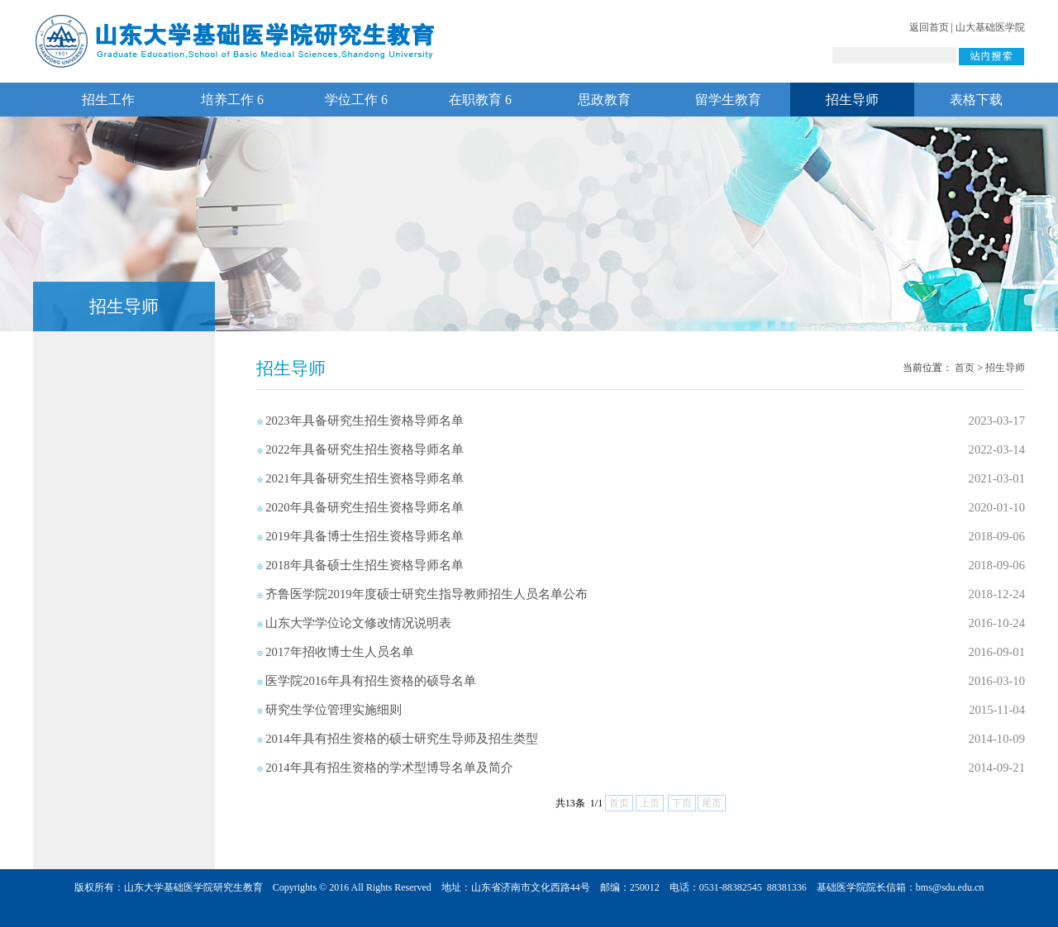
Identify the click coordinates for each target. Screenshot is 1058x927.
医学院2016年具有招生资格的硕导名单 (370, 680)
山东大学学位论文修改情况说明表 (358, 623)
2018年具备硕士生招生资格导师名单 (364, 565)
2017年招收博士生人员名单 (339, 651)
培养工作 (232, 100)
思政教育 (604, 100)
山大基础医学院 (990, 27)
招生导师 (852, 100)
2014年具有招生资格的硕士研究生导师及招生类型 (401, 738)
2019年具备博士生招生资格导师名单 (364, 536)
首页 (965, 367)
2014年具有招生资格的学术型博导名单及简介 (388, 767)
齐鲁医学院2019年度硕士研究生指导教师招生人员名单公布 (426, 594)
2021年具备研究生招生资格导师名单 (364, 478)
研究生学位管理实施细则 (333, 709)
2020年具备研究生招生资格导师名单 (364, 507)
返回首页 (929, 27)
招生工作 (108, 100)
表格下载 (976, 100)
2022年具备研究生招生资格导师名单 (364, 449)
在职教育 (480, 100)
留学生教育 (728, 100)
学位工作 (356, 100)
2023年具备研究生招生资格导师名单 (364, 420)
